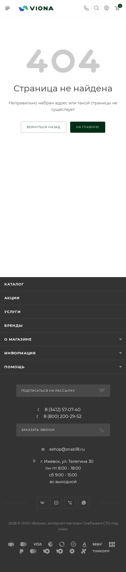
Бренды (13, 325)
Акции (12, 298)
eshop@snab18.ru (67, 449)
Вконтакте (42, 502)
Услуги (12, 312)
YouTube (56, 502)
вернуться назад (43, 127)
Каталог (14, 284)
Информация (20, 353)
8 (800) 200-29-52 (62, 416)
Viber (70, 502)
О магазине (18, 339)
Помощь (14, 367)
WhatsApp (84, 502)
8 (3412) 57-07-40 (63, 410)
